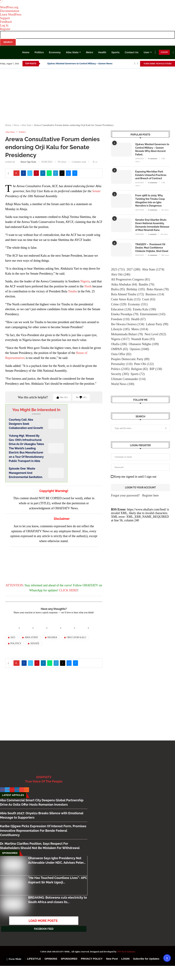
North (88, 286)
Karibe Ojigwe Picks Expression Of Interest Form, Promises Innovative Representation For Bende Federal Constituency (43, 830)
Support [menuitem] (5, 18)
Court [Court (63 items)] (148, 299)
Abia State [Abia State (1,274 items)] (153, 269)
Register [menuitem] (5, 29)
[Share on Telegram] (55, 173)
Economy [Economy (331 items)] (138, 304)
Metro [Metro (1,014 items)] (139, 329)
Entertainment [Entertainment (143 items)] (152, 314)
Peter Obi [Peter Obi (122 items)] (144, 364)
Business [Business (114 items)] (155, 294)
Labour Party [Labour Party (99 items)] (157, 324)
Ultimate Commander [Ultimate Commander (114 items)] (128, 379)
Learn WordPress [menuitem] (10, 14)
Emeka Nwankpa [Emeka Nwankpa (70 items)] (124, 314)
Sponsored (9, 853)
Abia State (72, 52)
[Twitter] (137, 63)
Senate (96, 191)
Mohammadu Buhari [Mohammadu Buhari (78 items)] (127, 334)
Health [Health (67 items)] (138, 319)
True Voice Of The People (43, 781)
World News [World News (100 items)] (122, 384)
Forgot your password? (125, 495)
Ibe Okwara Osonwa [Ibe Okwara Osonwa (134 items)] (127, 324)
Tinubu (72, 291)
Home (25, 52)
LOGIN (164, 52)
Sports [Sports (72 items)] (138, 374)
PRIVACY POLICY (92, 958)
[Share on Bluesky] (68, 173)
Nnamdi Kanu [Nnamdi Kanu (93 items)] (143, 339)
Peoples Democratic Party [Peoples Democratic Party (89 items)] (130, 359)
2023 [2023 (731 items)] (118, 269)
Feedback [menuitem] (6, 22)
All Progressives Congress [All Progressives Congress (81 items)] (130, 279)
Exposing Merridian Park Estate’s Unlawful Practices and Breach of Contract (150, 175)
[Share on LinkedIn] (42, 173)
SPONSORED (69, 958)
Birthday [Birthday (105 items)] (135, 289)
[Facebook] (134, 63)
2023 (12, 637)
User (146, 52)
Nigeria (85, 281)
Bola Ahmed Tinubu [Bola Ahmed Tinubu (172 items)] (127, 294)
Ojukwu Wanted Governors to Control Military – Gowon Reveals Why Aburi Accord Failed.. (152, 149)
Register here (150, 495)
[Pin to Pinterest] (36, 173)
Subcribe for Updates (146, 958)
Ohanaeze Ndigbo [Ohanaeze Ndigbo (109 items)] (144, 344)
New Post (112, 958)
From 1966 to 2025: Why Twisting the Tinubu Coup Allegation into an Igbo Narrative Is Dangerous (150, 200)
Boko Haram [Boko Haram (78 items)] (158, 289)
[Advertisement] (87, 94)
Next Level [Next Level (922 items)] (155, 334)
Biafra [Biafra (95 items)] (118, 289)
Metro (89, 52)
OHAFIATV (44, 777)
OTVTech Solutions (126, 951)
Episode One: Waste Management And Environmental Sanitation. (26, 473)
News (16, 125)
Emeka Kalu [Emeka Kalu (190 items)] (144, 309)
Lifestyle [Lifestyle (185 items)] (120, 329)
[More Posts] (43, 920)
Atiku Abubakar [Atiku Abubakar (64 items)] (124, 284)
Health (102, 52)
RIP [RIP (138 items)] (156, 369)
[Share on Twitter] (29, 173)
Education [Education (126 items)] (121, 309)
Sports (115, 52)
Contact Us (131, 52)
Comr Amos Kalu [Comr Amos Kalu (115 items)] (125, 299)
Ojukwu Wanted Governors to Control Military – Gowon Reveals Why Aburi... (87, 63)
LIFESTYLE (34, 958)
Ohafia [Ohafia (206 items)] (119, 344)
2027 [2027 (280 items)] (133, 269)
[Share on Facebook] (23, 173)
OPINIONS (51, 958)
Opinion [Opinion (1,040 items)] (139, 349)
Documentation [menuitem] (9, 11)
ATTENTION (14, 585)
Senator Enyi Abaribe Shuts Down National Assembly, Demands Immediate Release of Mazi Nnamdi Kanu (152, 224)
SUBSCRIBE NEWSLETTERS (158, 63)
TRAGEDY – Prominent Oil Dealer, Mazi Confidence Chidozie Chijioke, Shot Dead (151, 247)
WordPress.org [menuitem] (9, 7)
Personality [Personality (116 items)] (121, 364)
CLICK (63, 590)
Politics (39, 52)
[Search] (173, 52)
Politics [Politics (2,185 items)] (120, 369)
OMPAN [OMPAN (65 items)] (119, 349)
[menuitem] (87, 38)
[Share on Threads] (62, 173)
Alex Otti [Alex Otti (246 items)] (120, 274)
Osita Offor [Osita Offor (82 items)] (121, 354)
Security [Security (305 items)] (120, 374)
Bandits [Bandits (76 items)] (146, 284)
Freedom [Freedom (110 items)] (120, 319)
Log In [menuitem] (4, 25)
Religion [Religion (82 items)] (139, 369)
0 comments (152, 158)
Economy (55, 52)
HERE (73, 590)
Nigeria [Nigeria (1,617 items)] (120, 339)
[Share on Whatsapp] (49, 173)
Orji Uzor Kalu (76, 637)
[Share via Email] (74, 173)
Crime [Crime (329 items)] (118, 304)
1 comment (152, 234)
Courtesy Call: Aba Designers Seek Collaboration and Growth (26, 424)
